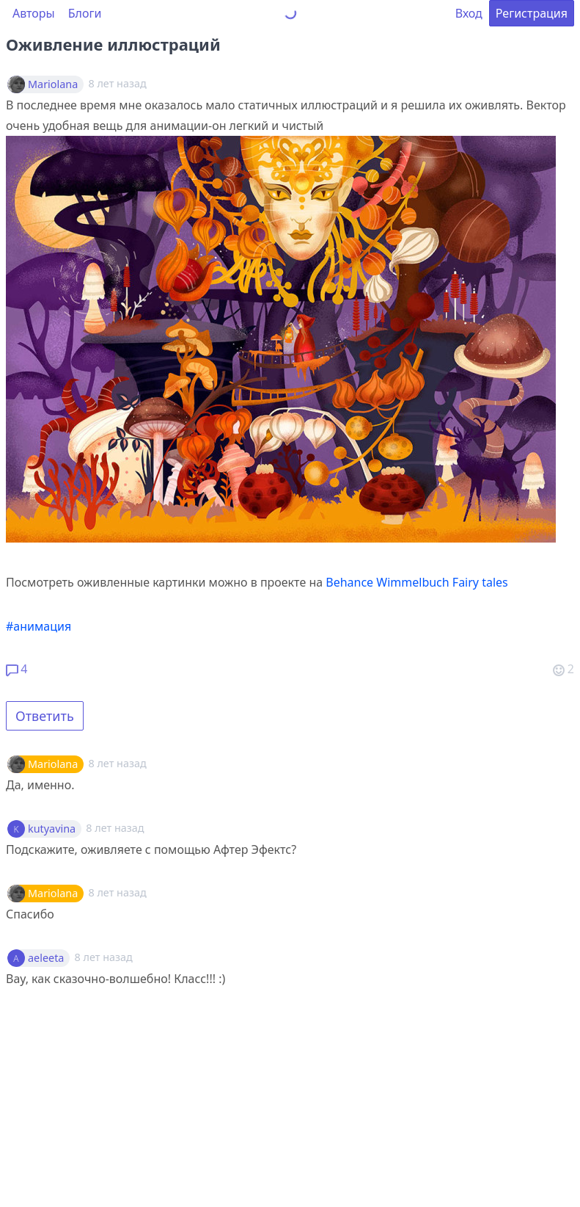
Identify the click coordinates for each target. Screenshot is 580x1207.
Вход (468, 13)
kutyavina (52, 829)
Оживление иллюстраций (113, 44)
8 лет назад (117, 763)
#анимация (38, 626)
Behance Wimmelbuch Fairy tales (416, 582)
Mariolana (53, 84)
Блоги (85, 13)
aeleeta (46, 958)
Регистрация (532, 13)
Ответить (44, 716)
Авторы (33, 13)
